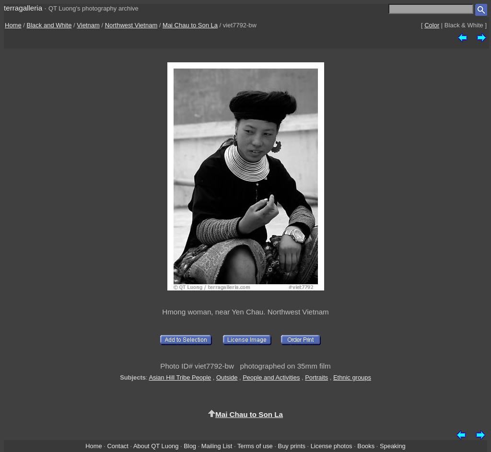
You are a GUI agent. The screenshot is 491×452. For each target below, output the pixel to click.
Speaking (393, 446)
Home (13, 25)
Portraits (316, 377)
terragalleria (23, 8)
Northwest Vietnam (131, 25)
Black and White (49, 25)
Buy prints (291, 446)
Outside (226, 377)
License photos (331, 446)
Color (431, 25)
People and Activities (271, 377)
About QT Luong (155, 446)
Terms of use (255, 446)
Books (365, 446)
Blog (190, 446)
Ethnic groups (352, 377)
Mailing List (217, 446)
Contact (117, 446)
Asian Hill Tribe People (180, 377)
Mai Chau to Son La (190, 25)
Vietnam (88, 25)
